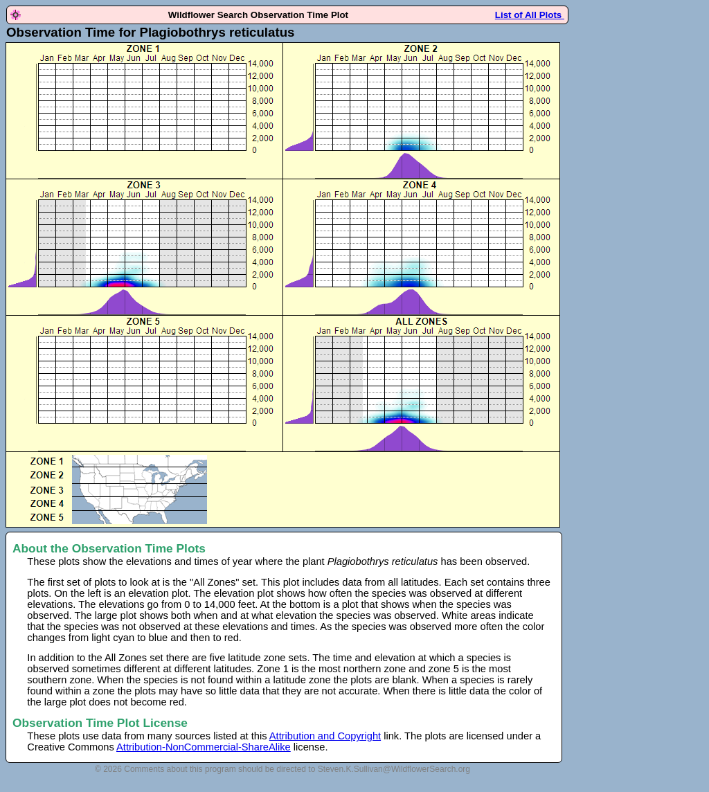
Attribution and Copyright (325, 735)
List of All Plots (529, 15)
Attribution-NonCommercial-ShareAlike (203, 747)
